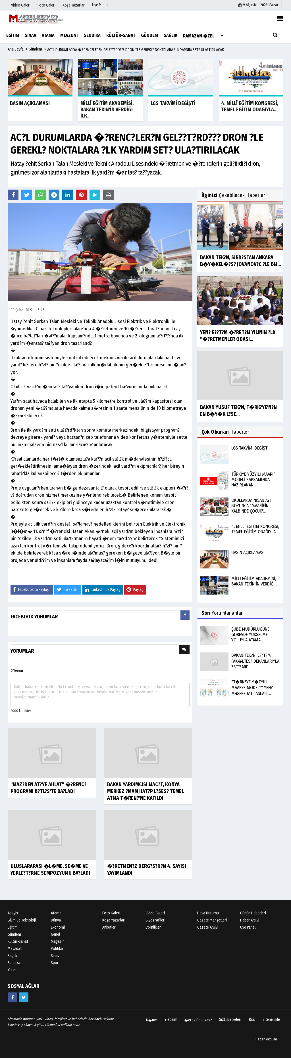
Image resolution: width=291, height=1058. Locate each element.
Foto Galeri (111, 913)
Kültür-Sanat (18, 941)
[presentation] (185, 615)
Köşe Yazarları (113, 920)
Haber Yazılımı (266, 1039)
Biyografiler (155, 920)
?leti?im (171, 1019)
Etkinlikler (153, 927)
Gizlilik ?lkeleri (230, 1019)
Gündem (35, 49)
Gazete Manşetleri (212, 920)
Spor (55, 962)
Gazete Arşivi (207, 927)
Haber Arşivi (249, 920)
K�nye (152, 1020)
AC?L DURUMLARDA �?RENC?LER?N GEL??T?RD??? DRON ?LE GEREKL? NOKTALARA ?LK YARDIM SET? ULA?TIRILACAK (135, 49)
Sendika (14, 962)
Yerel (12, 969)
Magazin (58, 941)
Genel (55, 934)
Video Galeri (155, 913)
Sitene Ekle (271, 1019)
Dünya (56, 920)
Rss (252, 1019)
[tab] (185, 616)
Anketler (109, 927)
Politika (57, 948)
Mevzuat (15, 948)
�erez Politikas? (198, 1020)
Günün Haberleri (253, 913)
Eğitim (13, 927)
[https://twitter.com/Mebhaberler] (23, 997)
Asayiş (13, 913)
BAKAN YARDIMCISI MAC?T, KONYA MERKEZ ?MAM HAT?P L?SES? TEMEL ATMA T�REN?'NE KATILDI (145, 791)
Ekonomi (58, 927)
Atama (56, 913)
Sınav (55, 955)
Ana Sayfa (16, 49)
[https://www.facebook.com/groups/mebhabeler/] (12, 997)
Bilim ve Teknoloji (22, 920)
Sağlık (12, 955)
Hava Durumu (208, 913)
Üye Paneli (100, 5)
